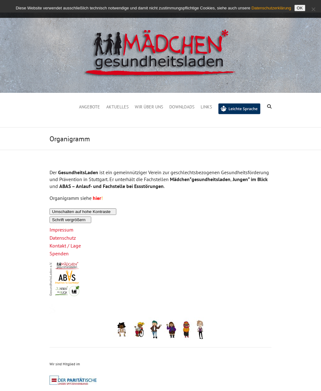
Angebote (89, 107)
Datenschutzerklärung (271, 8)
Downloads (181, 107)
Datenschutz (63, 238)
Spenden (59, 253)
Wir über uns (149, 107)
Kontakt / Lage (65, 245)
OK (300, 8)
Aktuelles (117, 107)
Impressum (61, 230)
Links (206, 107)
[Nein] (313, 9)
